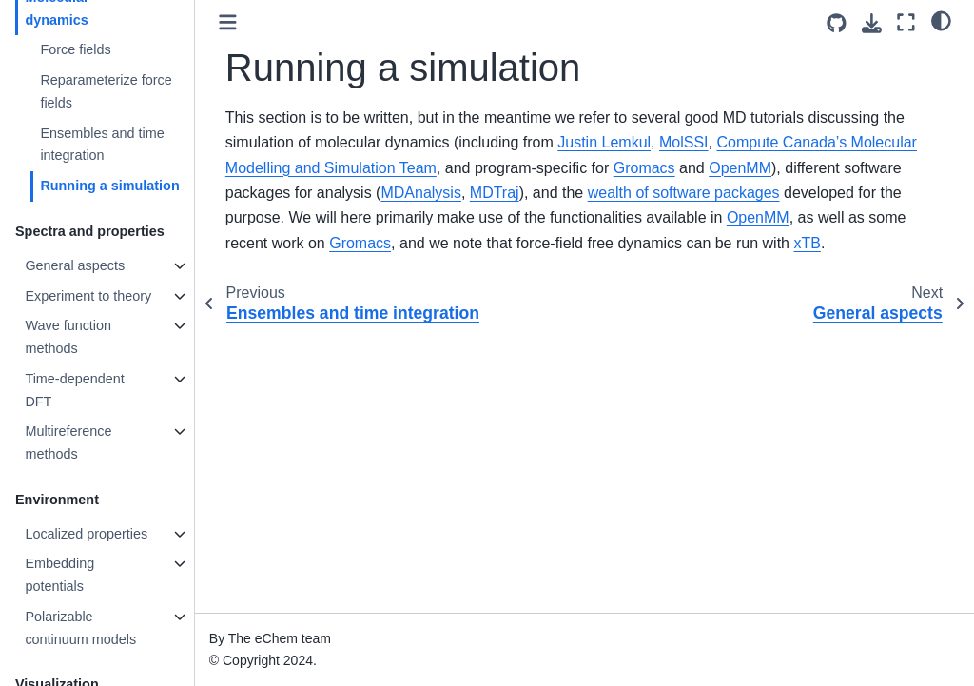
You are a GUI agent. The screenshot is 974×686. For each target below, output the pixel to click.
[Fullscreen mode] (906, 22)
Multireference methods (68, 442)
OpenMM (740, 168)
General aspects (75, 265)
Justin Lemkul (604, 142)
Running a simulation (109, 185)
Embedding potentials (59, 575)
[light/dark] (941, 20)
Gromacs (644, 168)
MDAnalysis (420, 193)
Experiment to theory (88, 296)
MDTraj (494, 193)
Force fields (75, 49)
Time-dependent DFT (74, 390)
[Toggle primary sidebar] (227, 22)
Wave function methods (68, 337)
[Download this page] (871, 23)
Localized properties (86, 533)
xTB (806, 243)
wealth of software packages (684, 193)
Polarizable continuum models (80, 628)
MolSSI (684, 142)
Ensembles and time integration (102, 145)
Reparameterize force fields (105, 91)
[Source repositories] (836, 23)
